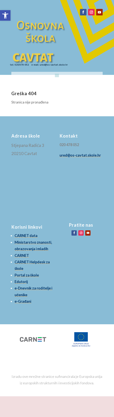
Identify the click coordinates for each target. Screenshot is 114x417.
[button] (5, 15)
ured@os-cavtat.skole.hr (80, 155)
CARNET (22, 255)
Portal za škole (27, 275)
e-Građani (23, 301)
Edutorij (21, 281)
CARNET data (26, 235)
